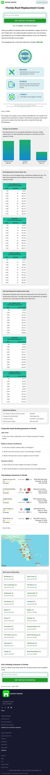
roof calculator (24, 74)
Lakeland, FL (31, 601)
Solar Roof (4, 744)
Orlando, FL (31, 618)
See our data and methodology (24, 106)
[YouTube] (11, 707)
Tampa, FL (7, 651)
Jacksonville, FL (32, 593)
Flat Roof (3, 738)
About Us (3, 755)
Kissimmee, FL (9, 601)
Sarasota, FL (8, 643)
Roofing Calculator (6, 716)
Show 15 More (6, 528)
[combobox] (25, 15)
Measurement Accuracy (7, 724)
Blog (2, 758)
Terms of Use (4, 767)
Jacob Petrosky (6, 686)
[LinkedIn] (8, 707)
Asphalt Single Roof (6, 733)
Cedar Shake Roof (6, 736)
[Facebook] (5, 707)
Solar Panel (4, 747)
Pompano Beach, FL (33, 626)
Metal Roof (4, 741)
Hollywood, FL (8, 593)
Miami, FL (7, 610)
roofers (33, 97)
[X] (2, 707)
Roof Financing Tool (6, 722)
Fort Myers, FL (32, 585)
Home (3, 111)
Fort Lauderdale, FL (10, 585)
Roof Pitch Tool (5, 719)
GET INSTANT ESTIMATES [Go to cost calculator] (25, 21)
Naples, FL (30, 610)
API (2, 761)
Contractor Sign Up (42, 2)
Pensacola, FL (8, 626)
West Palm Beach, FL (34, 651)
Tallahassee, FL (32, 643)
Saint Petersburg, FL (34, 635)
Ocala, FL (7, 618)
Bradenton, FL (8, 576)
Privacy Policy (4, 764)
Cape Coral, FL (32, 576)
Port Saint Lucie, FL (10, 635)
